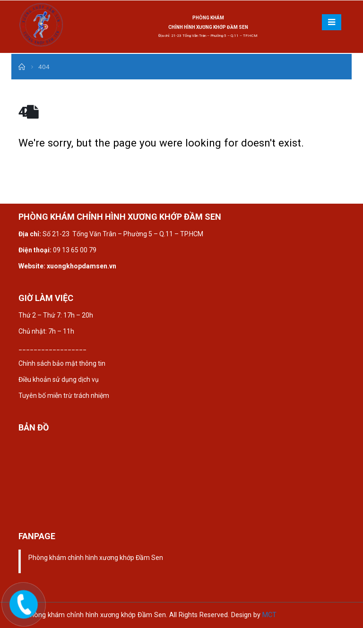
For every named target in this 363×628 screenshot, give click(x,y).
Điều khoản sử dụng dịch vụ (58, 379)
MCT (269, 615)
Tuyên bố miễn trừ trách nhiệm (63, 395)
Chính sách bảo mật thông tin (62, 363)
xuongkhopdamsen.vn (81, 266)
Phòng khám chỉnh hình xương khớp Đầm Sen (95, 557)
